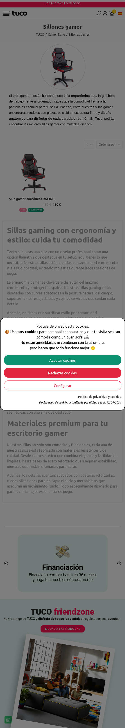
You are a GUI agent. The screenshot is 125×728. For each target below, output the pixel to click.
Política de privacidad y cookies (99, 396)
